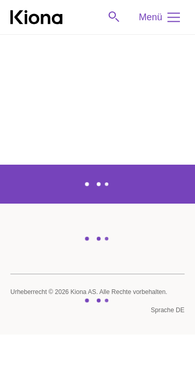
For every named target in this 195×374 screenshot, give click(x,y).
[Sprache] (168, 310)
